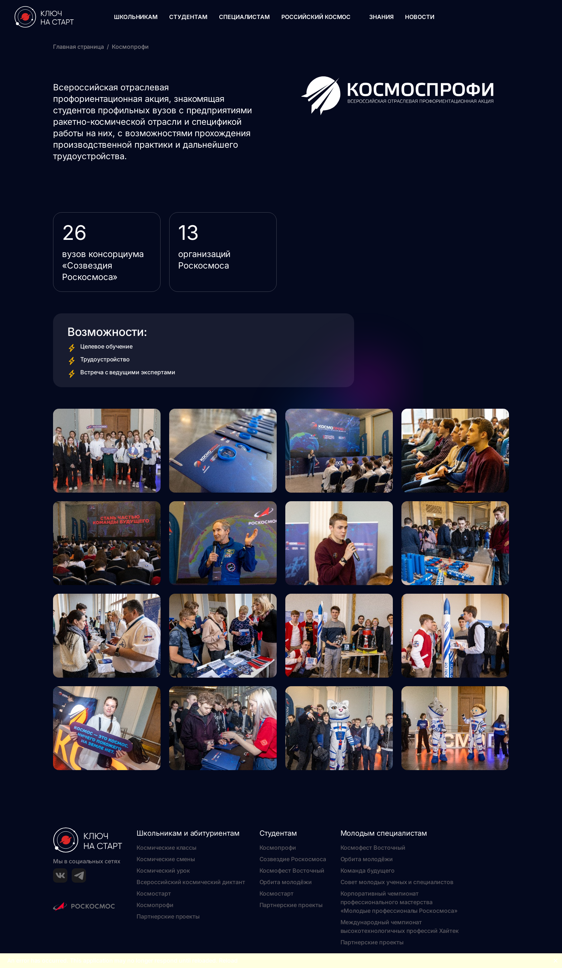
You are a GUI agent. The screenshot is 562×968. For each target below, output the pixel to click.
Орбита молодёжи (285, 882)
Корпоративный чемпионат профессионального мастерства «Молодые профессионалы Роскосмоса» (399, 902)
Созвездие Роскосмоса (292, 859)
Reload (228, 960)
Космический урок (163, 870)
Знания (381, 16)
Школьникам (136, 16)
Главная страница (78, 46)
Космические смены (166, 859)
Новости (419, 16)
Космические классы (166, 847)
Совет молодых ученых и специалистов (396, 882)
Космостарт (154, 893)
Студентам (188, 16)
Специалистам (244, 16)
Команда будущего (367, 870)
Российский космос (316, 16)
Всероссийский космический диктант (191, 882)
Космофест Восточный (291, 870)
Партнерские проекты (168, 916)
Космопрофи (155, 904)
